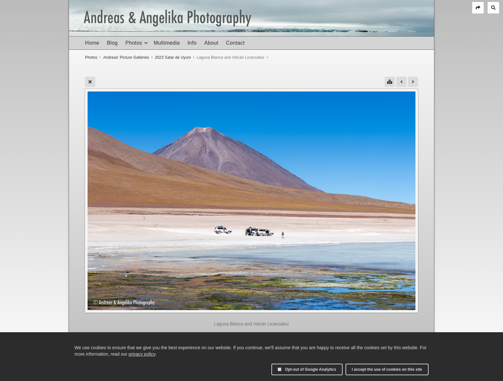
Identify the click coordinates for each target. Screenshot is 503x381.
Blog (112, 43)
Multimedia (167, 43)
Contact (235, 43)
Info (191, 43)
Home (92, 43)
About (211, 43)
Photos (133, 43)
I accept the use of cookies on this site (387, 369)
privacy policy (142, 354)
